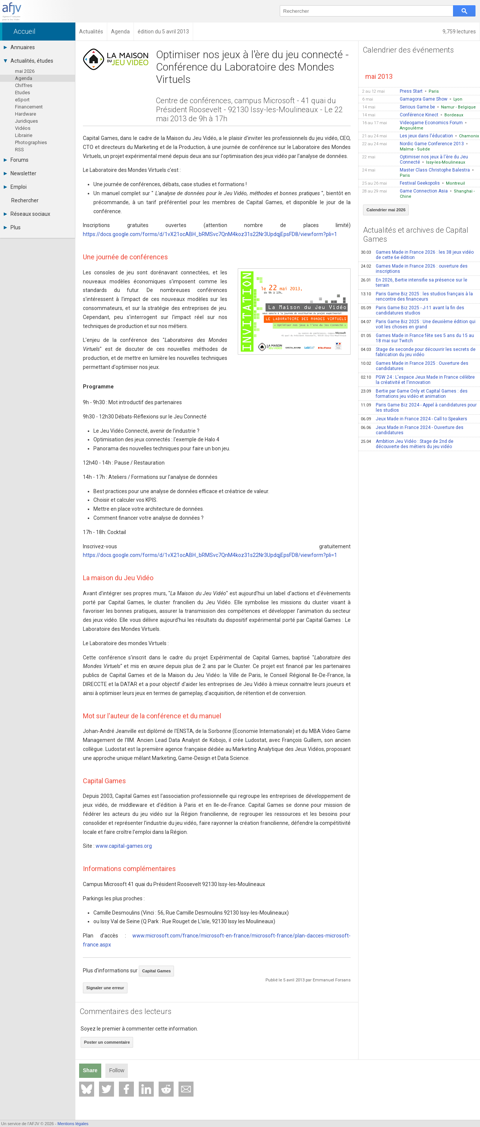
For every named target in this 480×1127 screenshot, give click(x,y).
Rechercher (25, 200)
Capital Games (156, 971)
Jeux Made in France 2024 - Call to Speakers (414, 418)
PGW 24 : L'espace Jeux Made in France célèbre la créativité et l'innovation (418, 380)
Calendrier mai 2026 (385, 210)
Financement (29, 107)
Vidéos (22, 128)
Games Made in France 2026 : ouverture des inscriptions (414, 268)
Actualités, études (28, 61)
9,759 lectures (459, 32)
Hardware (25, 114)
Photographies (31, 142)
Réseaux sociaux (27, 214)
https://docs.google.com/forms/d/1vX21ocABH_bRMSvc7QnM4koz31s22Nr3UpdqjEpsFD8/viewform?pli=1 (210, 234)
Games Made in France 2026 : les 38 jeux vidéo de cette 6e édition (417, 255)
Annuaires (19, 47)
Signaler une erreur (105, 988)
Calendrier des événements (408, 49)
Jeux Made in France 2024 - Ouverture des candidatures (412, 430)
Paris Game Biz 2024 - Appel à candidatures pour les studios (419, 407)
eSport (22, 99)
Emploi (15, 187)
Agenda (23, 78)
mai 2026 (24, 71)
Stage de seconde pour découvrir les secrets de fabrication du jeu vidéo (418, 352)
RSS (19, 149)
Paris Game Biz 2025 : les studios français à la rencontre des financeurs (417, 296)
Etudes (22, 92)
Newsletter (20, 173)
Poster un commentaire (107, 1042)
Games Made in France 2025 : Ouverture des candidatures (414, 366)
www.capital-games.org (124, 846)
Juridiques (26, 121)
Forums (16, 160)
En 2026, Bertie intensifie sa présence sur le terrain (414, 282)
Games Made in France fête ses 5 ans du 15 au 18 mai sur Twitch (417, 338)
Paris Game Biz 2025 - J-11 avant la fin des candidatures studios (412, 310)
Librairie (23, 135)
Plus (12, 227)
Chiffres (23, 85)
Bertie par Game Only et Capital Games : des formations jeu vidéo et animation (414, 393)
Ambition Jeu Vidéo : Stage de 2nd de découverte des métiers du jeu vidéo (407, 444)
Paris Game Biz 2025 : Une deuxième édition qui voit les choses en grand (418, 324)
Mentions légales (72, 1123)
